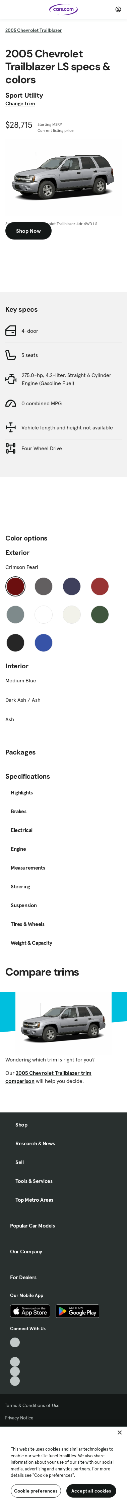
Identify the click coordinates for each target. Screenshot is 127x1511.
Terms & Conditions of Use (32, 1405)
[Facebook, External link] (15, 1352)
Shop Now (28, 230)
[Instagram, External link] (15, 1371)
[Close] (119, 1432)
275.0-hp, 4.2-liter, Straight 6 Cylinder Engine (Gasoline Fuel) (66, 379)
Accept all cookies (91, 1491)
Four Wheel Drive (41, 448)
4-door (29, 330)
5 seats (29, 355)
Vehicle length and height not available (67, 427)
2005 (33, 30)
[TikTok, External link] (15, 1342)
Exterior (17, 552)
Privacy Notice (19, 1418)
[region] (63, 1468)
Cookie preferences (36, 1491)
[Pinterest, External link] (15, 1381)
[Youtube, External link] (15, 1362)
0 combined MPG (41, 403)
